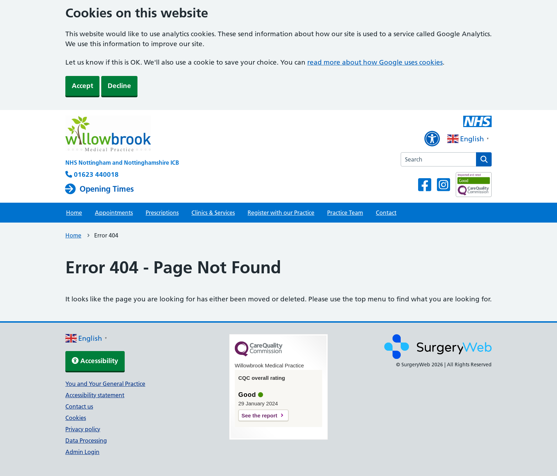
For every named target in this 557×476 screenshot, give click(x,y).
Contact (386, 212)
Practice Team (345, 212)
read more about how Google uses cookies (375, 62)
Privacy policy (82, 429)
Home (74, 212)
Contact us (79, 406)
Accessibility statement (94, 395)
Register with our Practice (281, 212)
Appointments (114, 212)
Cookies (75, 417)
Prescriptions (162, 212)
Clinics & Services (213, 212)
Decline (119, 86)
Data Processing (86, 440)
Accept (82, 86)
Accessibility (95, 361)
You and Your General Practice (105, 383)
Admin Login (82, 451)
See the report (259, 415)
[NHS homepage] (122, 134)
